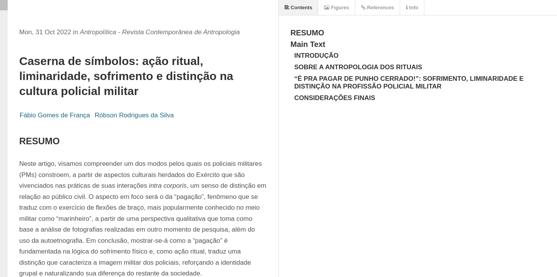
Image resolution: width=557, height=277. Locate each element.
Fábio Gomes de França (55, 115)
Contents (298, 7)
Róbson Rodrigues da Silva (134, 115)
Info (412, 7)
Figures (336, 7)
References (377, 7)
